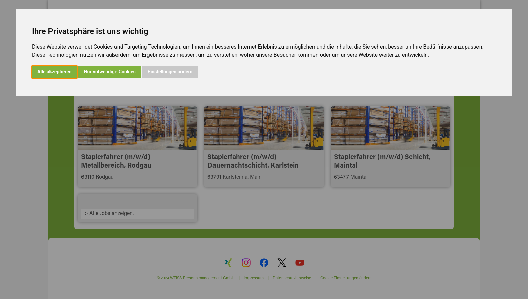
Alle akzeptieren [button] (54, 71)
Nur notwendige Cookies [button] (110, 71)
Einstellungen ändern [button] (170, 71)
